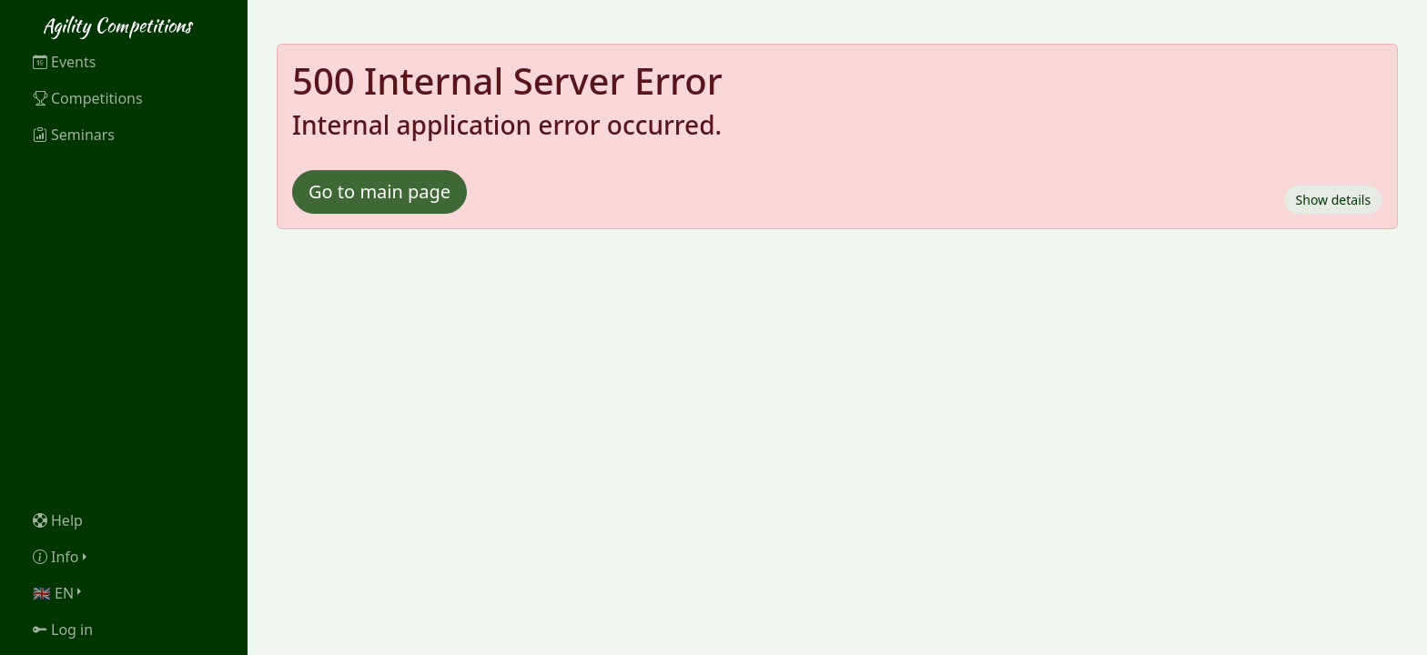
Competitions (88, 98)
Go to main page (379, 191)
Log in (63, 629)
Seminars (74, 135)
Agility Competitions (117, 25)
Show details (1333, 199)
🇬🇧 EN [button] (53, 593)
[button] (124, 557)
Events (64, 62)
